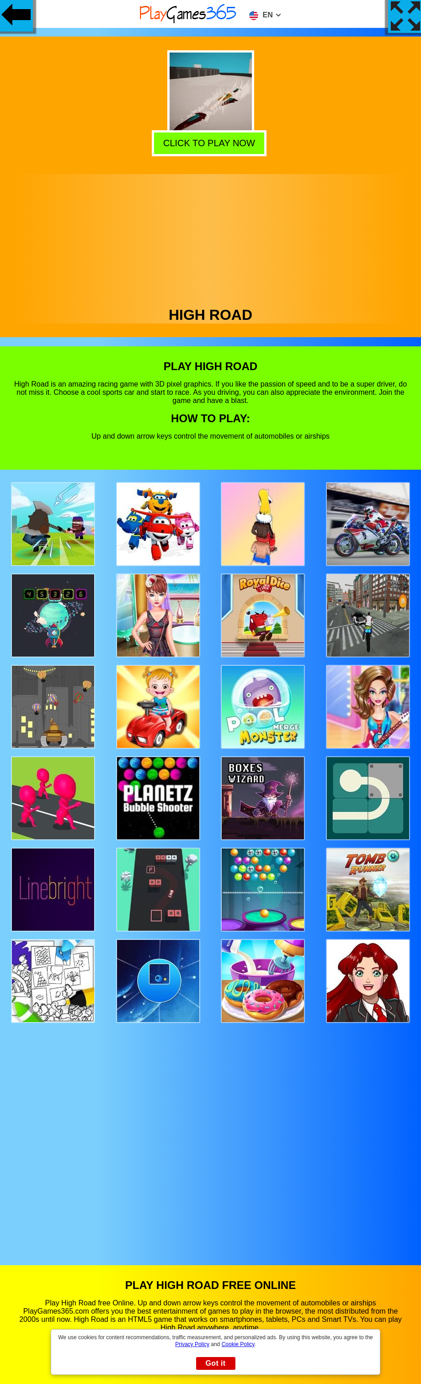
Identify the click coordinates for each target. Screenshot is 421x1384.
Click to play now (212, 143)
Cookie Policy (238, 1344)
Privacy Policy (192, 1344)
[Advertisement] (211, 238)
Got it (215, 1363)
